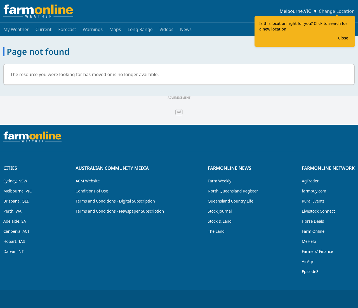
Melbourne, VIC (17, 191)
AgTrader (310, 181)
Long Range (140, 29)
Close (343, 38)
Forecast (67, 29)
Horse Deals (313, 221)
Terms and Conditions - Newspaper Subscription (120, 211)
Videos (166, 29)
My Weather (16, 29)
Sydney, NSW (15, 181)
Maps (115, 29)
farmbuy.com (314, 191)
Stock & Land (220, 221)
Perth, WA (12, 211)
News (186, 29)
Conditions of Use (92, 191)
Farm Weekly (219, 181)
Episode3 (310, 271)
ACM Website (88, 181)
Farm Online (313, 231)
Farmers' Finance (317, 251)
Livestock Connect (318, 211)
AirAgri (308, 261)
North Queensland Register (233, 191)
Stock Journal (220, 211)
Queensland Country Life (230, 201)
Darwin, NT (13, 251)
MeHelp (309, 241)
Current (44, 29)
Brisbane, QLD (16, 201)
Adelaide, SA (14, 221)
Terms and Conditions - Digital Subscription (115, 201)
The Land (216, 231)
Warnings (93, 29)
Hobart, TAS (14, 241)
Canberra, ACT (16, 231)
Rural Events (313, 201)
